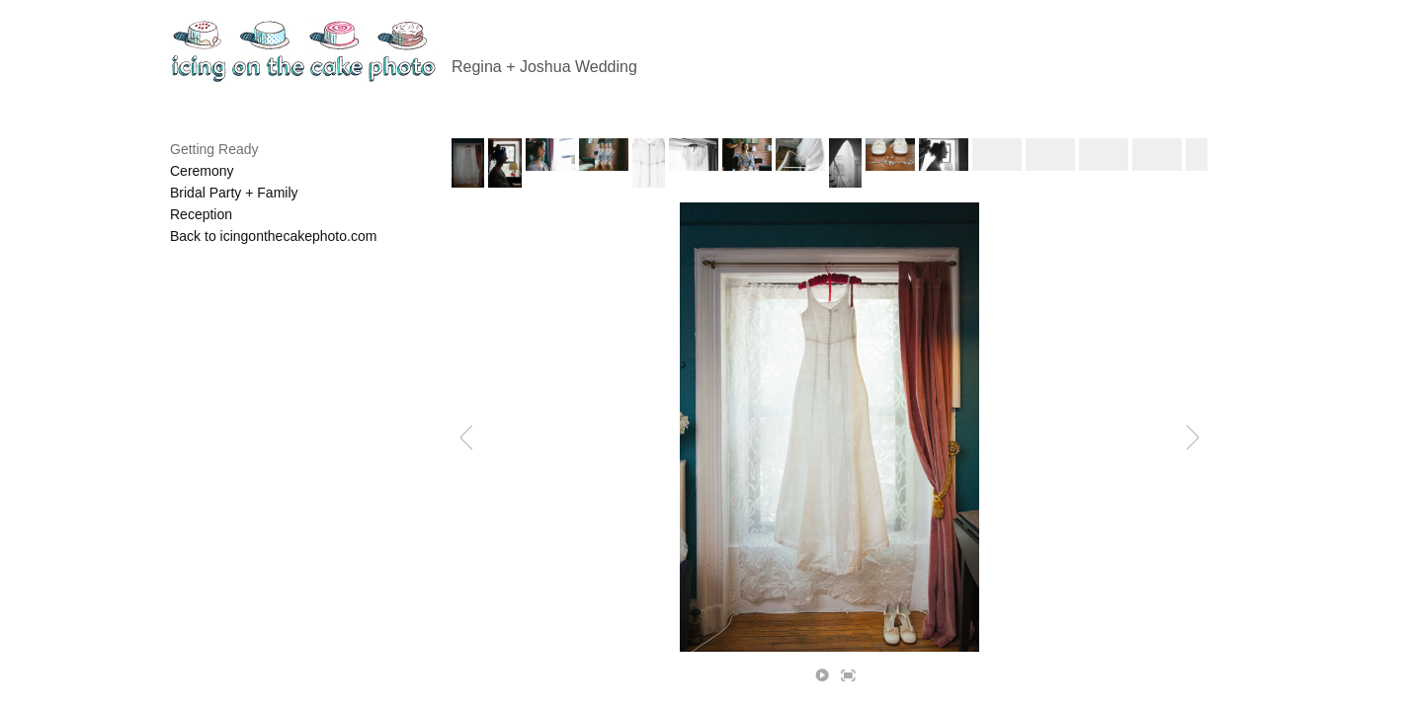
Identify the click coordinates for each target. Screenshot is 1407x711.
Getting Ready (214, 149)
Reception (201, 214)
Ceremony (202, 171)
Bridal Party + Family (234, 192)
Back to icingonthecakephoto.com (273, 236)
